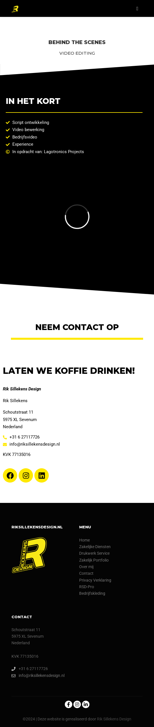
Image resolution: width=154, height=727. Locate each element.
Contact (86, 573)
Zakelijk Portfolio (94, 560)
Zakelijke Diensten (95, 546)
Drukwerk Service (94, 553)
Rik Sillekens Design (114, 719)
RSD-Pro (86, 586)
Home (84, 540)
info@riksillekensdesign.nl (38, 675)
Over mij (86, 566)
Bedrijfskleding (92, 593)
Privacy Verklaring (95, 580)
